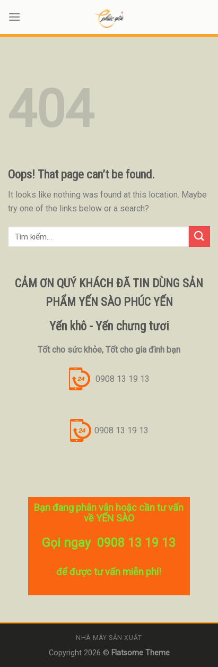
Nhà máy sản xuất (109, 638)
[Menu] (14, 17)
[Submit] (199, 236)
